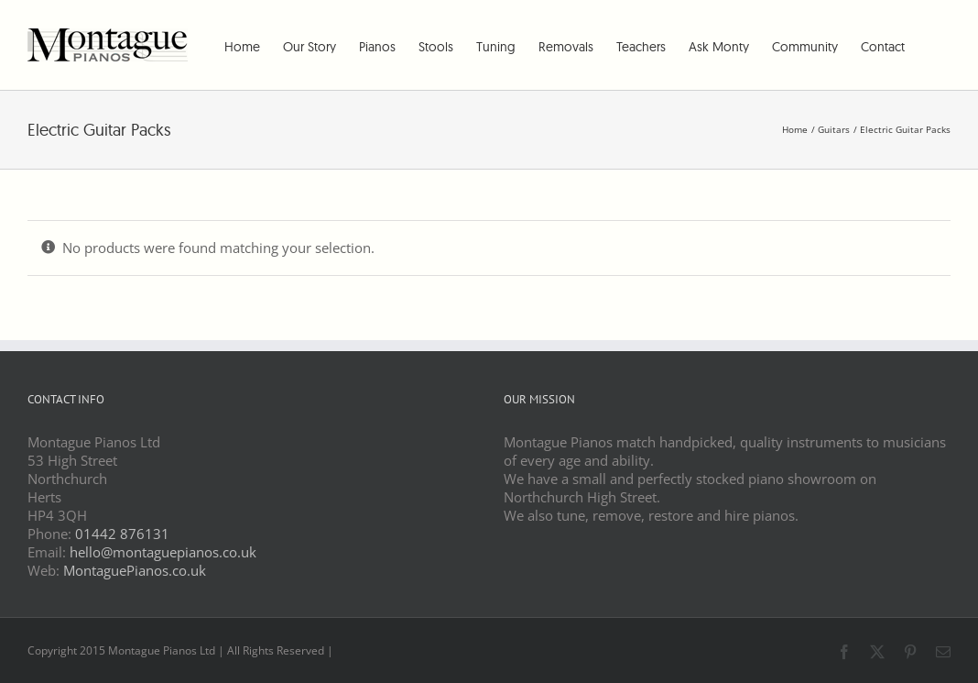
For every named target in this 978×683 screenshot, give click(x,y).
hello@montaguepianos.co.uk (163, 552)
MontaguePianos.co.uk (134, 570)
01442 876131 (122, 533)
